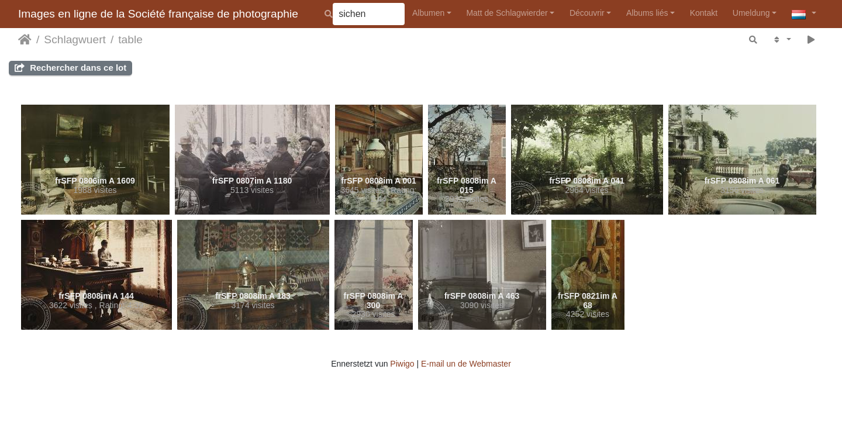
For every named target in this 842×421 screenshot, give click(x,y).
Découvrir (587, 13)
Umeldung (751, 13)
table (130, 39)
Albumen (428, 13)
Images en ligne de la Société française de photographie (158, 14)
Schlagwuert (75, 39)
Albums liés (647, 13)
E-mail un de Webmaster (466, 363)
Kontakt (703, 13)
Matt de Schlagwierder (506, 13)
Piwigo (402, 363)
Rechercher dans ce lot (70, 68)
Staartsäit (25, 39)
